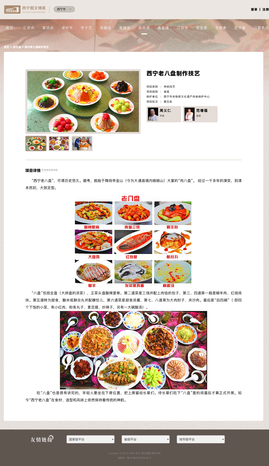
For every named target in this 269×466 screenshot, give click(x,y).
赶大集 (240, 27)
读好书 (67, 27)
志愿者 (221, 27)
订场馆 (182, 27)
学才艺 (86, 27)
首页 (9, 27)
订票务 (259, 27)
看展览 (125, 27)
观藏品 (105, 27)
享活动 (48, 27)
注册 (265, 9)
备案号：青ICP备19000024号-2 (134, 457)
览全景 (202, 27)
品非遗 (144, 27)
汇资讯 (29, 27)
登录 (254, 9)
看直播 (163, 27)
